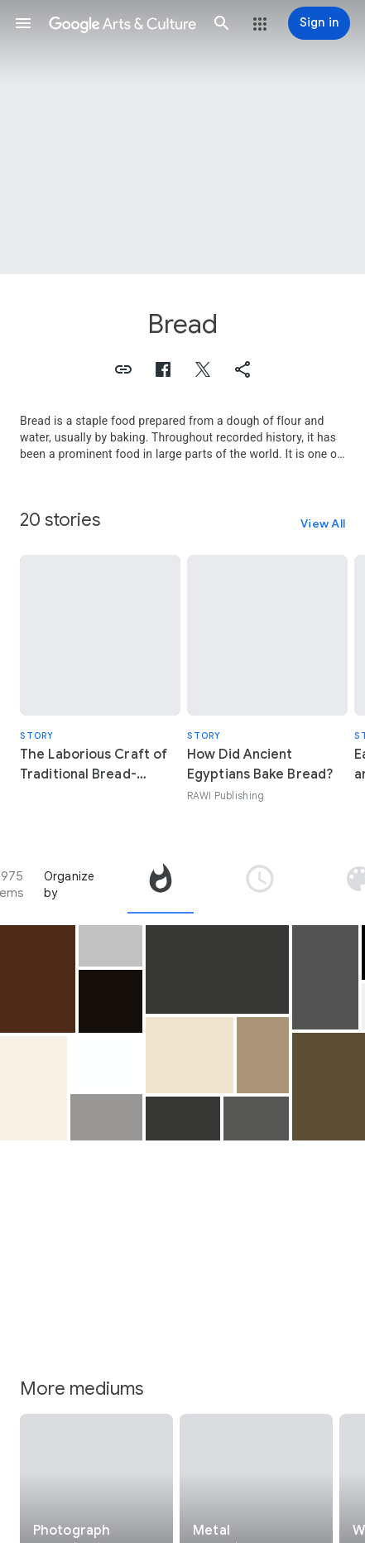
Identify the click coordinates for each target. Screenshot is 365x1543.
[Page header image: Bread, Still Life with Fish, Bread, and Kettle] (182, 137)
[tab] (160, 885)
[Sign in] (319, 23)
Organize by (69, 884)
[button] (23, 23)
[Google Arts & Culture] (122, 23)
